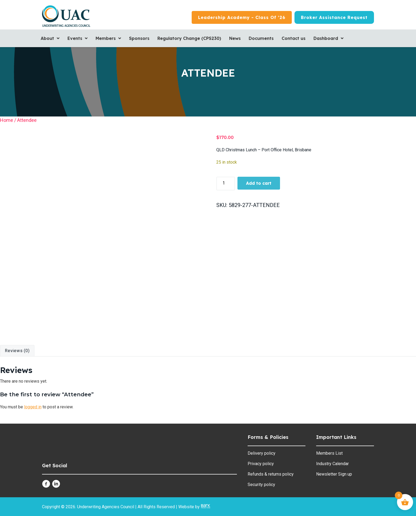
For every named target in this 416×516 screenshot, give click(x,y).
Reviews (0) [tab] (17, 350)
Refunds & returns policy (271, 474)
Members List (329, 453)
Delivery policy (261, 453)
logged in (32, 406)
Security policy (261, 484)
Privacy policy (261, 463)
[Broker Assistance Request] (334, 17)
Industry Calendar (332, 463)
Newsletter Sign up (334, 474)
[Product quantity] (225, 183)
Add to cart (258, 183)
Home (6, 120)
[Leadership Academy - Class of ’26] (242, 17)
